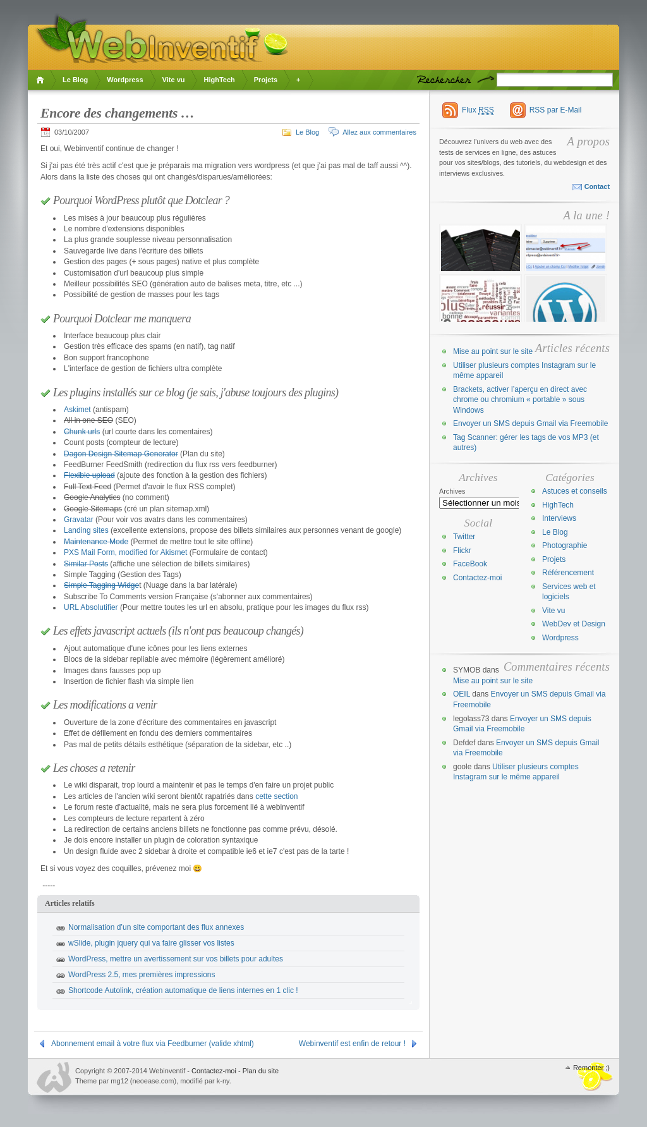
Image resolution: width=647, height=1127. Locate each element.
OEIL (461, 694)
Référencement (568, 572)
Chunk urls (82, 431)
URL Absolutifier (91, 607)
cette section (276, 796)
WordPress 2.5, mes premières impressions (141, 974)
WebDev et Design (573, 623)
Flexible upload (89, 475)
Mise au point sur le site (493, 351)
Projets (265, 79)
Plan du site (261, 1071)
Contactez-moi (477, 577)
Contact (597, 186)
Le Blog (75, 79)
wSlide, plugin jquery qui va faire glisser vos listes (151, 943)
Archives (452, 491)
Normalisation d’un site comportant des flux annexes (156, 927)
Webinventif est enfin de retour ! (352, 1043)
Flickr (462, 550)
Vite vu (173, 79)
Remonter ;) (591, 1067)
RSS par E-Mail (555, 110)
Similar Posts (86, 563)
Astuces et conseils (574, 491)
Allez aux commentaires (379, 132)
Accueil (42, 80)
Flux (478, 110)
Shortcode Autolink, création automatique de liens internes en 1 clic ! (183, 990)
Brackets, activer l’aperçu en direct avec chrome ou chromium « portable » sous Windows (520, 400)
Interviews (559, 518)
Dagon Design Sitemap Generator (121, 453)
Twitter (464, 536)
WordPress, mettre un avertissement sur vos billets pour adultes (175, 958)
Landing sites (86, 530)
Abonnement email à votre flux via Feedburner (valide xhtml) (152, 1043)
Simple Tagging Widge (101, 585)
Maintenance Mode (96, 541)
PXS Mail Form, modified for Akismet (125, 552)
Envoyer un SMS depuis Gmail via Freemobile (530, 423)
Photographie (564, 545)
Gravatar (79, 519)
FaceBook (470, 563)
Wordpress (125, 79)
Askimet (77, 409)
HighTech (218, 79)
